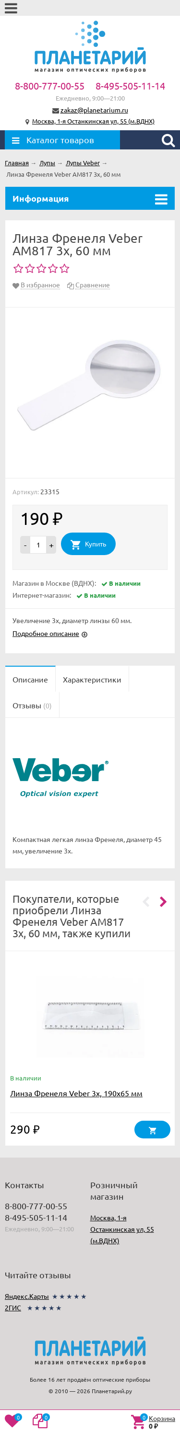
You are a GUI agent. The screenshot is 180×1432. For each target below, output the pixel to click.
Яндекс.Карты (27, 1296)
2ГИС (13, 1307)
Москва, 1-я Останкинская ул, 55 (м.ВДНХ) (93, 121)
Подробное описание (45, 633)
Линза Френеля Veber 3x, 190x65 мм (76, 1093)
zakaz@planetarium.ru (94, 109)
